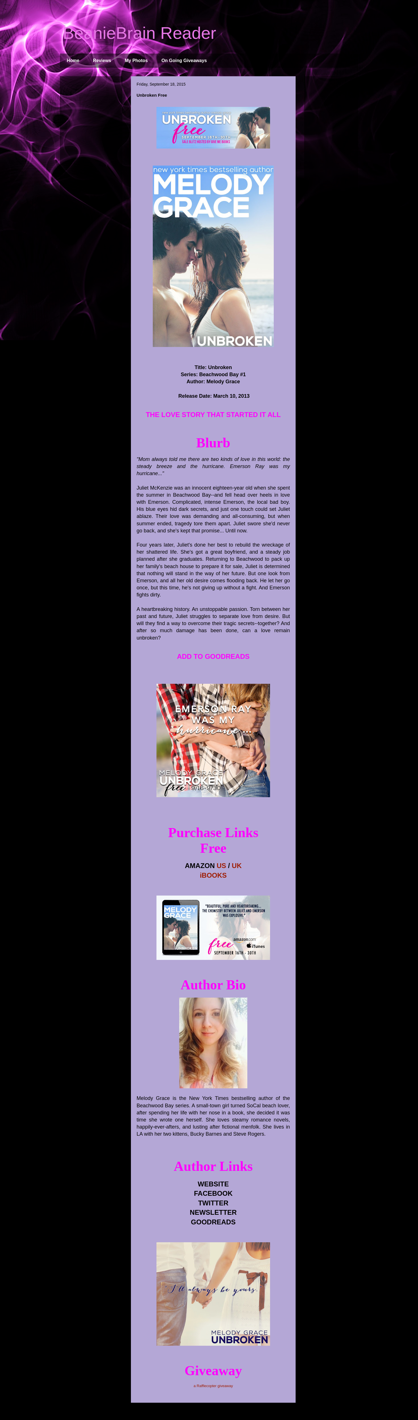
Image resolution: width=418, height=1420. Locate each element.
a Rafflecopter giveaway (213, 1386)
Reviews (102, 60)
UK (237, 865)
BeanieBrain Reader (139, 33)
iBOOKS (213, 875)
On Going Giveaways (184, 60)
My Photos (136, 60)
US (221, 865)
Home (73, 60)
